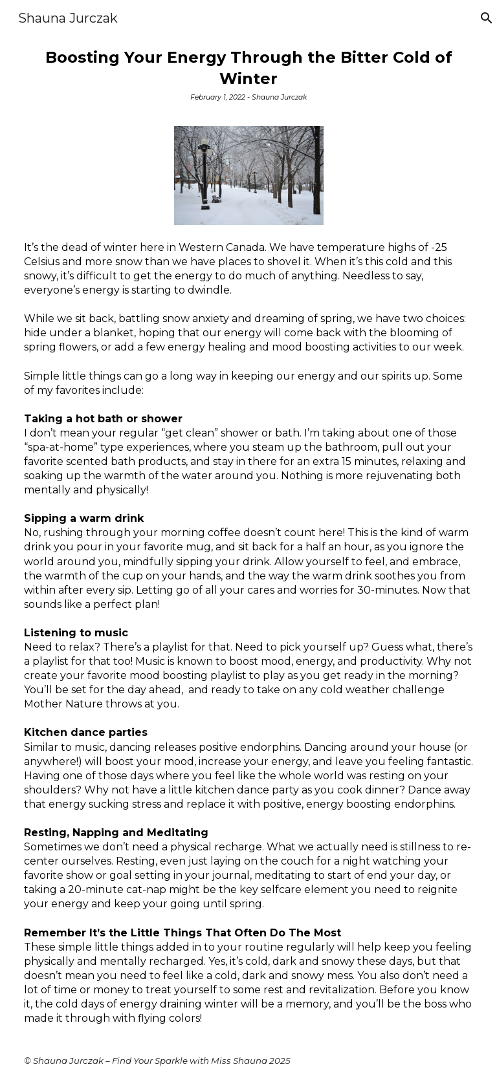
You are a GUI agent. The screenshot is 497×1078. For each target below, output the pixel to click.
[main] (249, 78)
